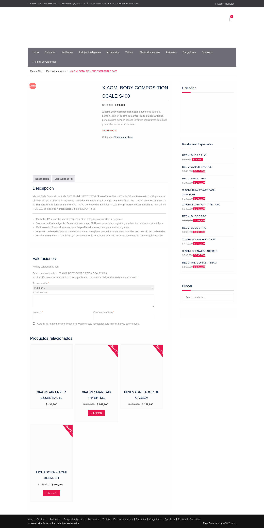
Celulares (50, 52)
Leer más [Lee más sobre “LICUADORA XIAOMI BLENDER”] (52, 493)
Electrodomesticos (149, 52)
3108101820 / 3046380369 (43, 3)
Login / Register (225, 3)
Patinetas (171, 52)
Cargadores (189, 52)
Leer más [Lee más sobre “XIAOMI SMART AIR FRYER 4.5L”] (97, 413)
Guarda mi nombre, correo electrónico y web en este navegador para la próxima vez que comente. (88, 323)
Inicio (36, 52)
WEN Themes (229, 523)
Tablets (129, 52)
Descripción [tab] (42, 179)
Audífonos (67, 52)
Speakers (207, 52)
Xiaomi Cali (36, 71)
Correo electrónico (103, 312)
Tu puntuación (41, 283)
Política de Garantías (44, 61)
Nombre (38, 312)
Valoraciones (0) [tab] (64, 179)
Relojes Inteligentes (90, 52)
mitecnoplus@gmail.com (73, 3)
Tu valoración (40, 292)
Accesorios (113, 52)
